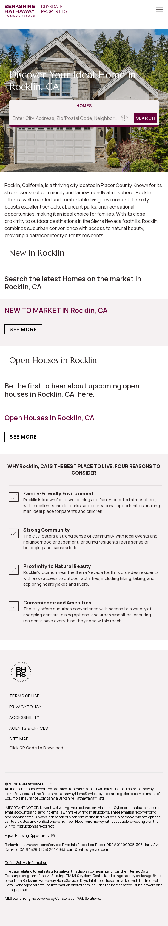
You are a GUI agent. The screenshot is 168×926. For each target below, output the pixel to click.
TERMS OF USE (24, 696)
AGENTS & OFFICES (28, 728)
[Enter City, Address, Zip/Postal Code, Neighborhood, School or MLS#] (64, 118)
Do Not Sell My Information (26, 862)
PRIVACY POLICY (25, 706)
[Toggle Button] (159, 10)
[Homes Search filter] (124, 118)
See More (23, 329)
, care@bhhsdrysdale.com (87, 849)
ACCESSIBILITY (24, 717)
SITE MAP (18, 739)
